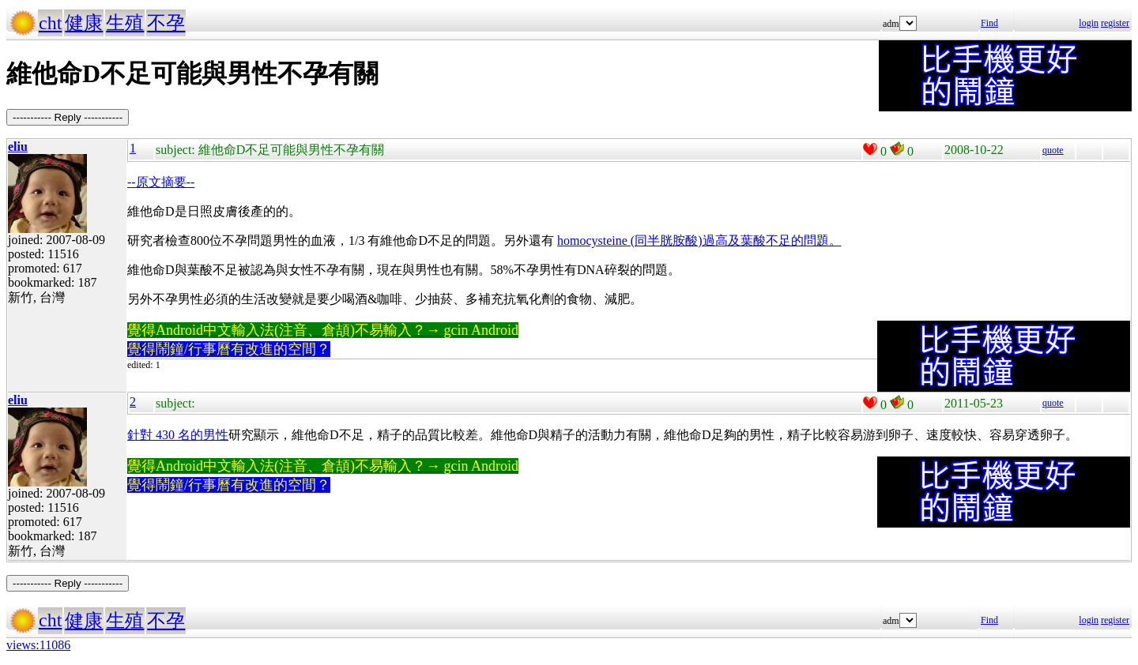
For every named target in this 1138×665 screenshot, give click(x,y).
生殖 (125, 23)
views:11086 (38, 645)
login (1088, 22)
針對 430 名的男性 (177, 434)
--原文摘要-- (160, 182)
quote (1053, 150)
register (1115, 22)
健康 (84, 23)
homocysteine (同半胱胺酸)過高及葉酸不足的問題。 (699, 240)
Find (989, 22)
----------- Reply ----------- (67, 117)
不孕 (166, 23)
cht (50, 23)
